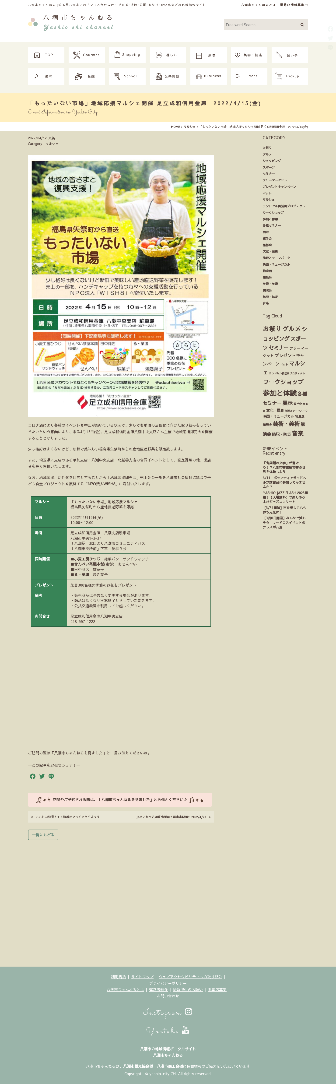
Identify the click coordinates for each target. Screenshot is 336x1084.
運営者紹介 (158, 989)
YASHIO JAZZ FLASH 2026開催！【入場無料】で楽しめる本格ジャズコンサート (285, 497)
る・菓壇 (81, 574)
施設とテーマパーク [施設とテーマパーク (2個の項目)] (296, 410)
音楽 (266, 303)
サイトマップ (142, 976)
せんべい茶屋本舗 (89, 564)
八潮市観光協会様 (138, 1066)
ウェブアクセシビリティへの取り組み (190, 976)
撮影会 (267, 245)
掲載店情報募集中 (294, 5)
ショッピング (272, 161)
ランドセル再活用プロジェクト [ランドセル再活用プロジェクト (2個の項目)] (287, 373)
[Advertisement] (121, 901)
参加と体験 (270, 219)
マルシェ (269, 199)
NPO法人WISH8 (101, 483)
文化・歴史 (270, 251)
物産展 (267, 271)
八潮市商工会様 (170, 1066)
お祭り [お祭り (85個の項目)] (272, 328)
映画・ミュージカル (276, 264)
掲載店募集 (217, 989)
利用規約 (118, 976)
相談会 (267, 277)
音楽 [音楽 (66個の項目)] (297, 433)
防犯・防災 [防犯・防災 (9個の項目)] (281, 434)
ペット (267, 193)
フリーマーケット (275, 180)
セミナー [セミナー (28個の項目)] (278, 347)
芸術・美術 (270, 284)
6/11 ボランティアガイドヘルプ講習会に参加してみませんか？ (284, 482)
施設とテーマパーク (276, 258)
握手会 (267, 238)
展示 (266, 232)
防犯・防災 (270, 297)
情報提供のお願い (188, 989)
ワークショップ (273, 213)
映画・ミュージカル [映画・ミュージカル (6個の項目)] (278, 416)
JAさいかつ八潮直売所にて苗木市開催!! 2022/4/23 (173, 817)
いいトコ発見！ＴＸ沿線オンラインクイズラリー (66, 817)
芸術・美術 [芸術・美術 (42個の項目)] (286, 423)
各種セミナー (272, 225)
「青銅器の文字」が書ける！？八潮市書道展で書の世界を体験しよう (284, 467)
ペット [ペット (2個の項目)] (284, 364)
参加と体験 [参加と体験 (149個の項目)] (280, 393)
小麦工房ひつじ (87, 558)
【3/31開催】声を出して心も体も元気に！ (284, 509)
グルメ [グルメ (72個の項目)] (292, 328)
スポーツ (269, 167)
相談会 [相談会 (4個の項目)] (267, 424)
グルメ (267, 154)
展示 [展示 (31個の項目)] (287, 402)
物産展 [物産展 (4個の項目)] (299, 416)
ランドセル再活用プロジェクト (284, 206)
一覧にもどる (43, 834)
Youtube (168, 1031)
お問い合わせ (168, 995)
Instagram (168, 1013)
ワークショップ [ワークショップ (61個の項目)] (283, 382)
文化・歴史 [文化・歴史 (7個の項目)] (275, 410)
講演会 (267, 290)
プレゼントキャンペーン (279, 187)
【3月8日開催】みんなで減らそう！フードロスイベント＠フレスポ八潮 (284, 522)
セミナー (269, 174)
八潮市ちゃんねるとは (258, 5)
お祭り (267, 148)
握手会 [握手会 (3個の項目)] (298, 404)
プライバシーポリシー (168, 983)
